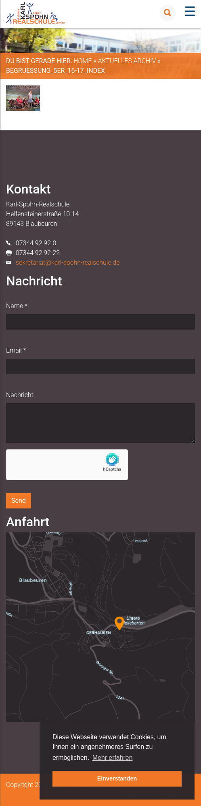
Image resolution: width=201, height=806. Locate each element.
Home (82, 61)
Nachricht (20, 395)
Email (16, 350)
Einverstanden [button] (117, 778)
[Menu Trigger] (190, 11)
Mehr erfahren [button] (112, 757)
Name (16, 306)
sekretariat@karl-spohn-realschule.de (68, 262)
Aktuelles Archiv (127, 61)
